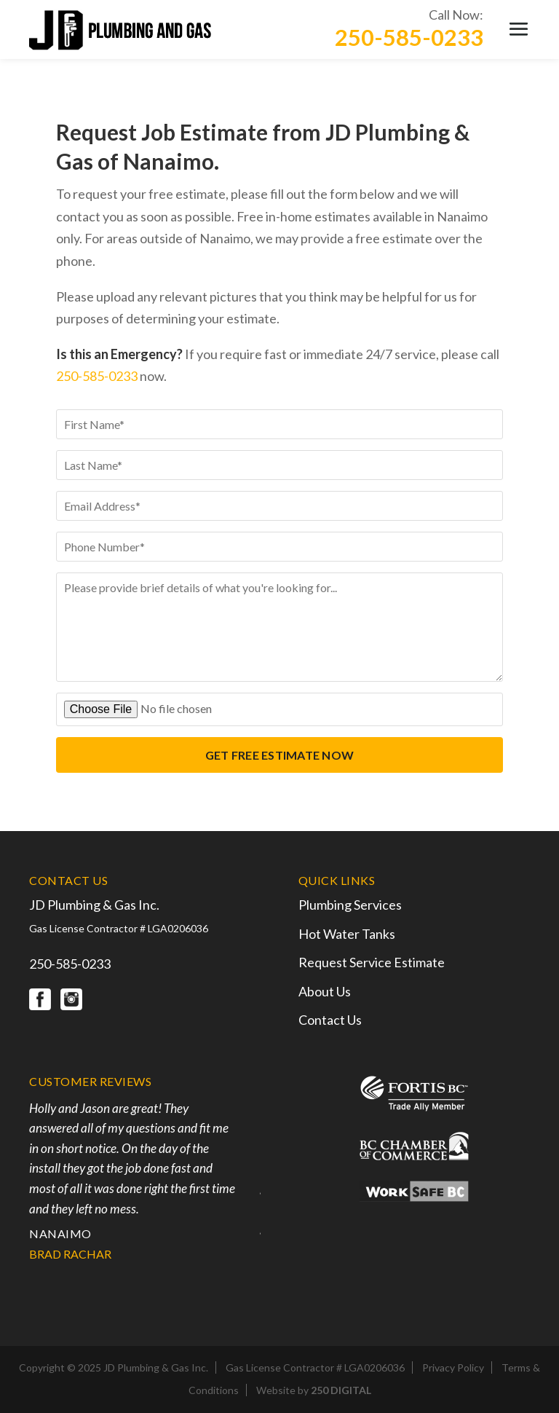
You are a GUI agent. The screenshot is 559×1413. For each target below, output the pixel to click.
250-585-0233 (409, 37)
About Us (324, 991)
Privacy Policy (453, 1367)
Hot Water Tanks (346, 934)
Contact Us (330, 1020)
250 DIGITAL (341, 1390)
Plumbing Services (350, 905)
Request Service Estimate (371, 962)
